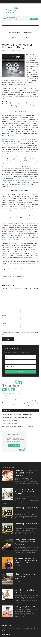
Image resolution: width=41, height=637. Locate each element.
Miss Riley (5, 139)
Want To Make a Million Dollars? (24, 591)
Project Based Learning (14, 161)
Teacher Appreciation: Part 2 (9, 420)
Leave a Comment (15, 50)
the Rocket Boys (23, 139)
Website (4, 323)
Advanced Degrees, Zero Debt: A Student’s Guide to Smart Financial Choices (26, 560)
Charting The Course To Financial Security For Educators (25, 576)
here (30, 257)
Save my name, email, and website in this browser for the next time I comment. (20, 333)
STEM (25, 161)
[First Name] (20, 357)
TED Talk (28, 237)
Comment (5, 292)
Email (4, 315)
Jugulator (11, 269)
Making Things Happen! (25, 606)
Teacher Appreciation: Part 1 (9, 423)
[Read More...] (12, 485)
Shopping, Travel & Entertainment (16, 276)
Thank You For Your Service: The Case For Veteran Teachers (17, 414)
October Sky (12, 90)
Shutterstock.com (19, 269)
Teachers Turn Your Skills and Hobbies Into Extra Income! (17, 417)
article (16, 239)
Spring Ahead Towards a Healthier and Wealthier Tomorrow (17, 426)
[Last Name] (20, 362)
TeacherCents (20, 9)
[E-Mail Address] (20, 367)
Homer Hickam (12, 139)
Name (4, 308)
